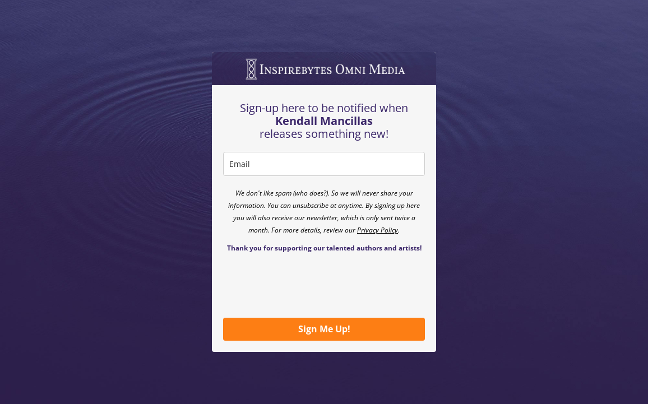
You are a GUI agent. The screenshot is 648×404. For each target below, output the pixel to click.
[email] (324, 164)
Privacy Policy (377, 230)
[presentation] (308, 285)
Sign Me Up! (324, 329)
